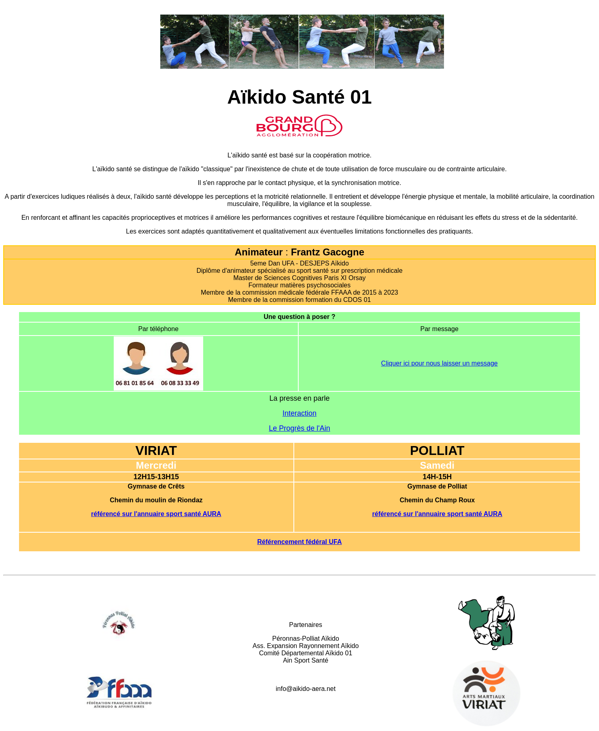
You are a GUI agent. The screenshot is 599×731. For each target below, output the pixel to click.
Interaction (299, 413)
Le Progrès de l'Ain (299, 428)
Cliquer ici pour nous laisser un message (439, 363)
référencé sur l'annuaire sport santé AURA (156, 513)
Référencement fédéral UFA (299, 541)
